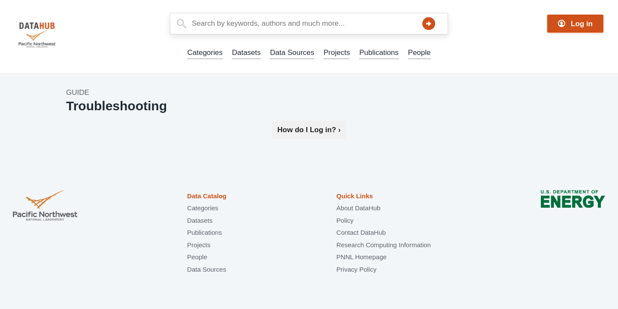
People (419, 52)
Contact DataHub (361, 232)
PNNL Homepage (361, 257)
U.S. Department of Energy (573, 206)
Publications (379, 52)
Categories (204, 52)
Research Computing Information (383, 244)
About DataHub (358, 208)
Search (428, 23)
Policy (345, 220)
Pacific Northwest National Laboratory (45, 206)
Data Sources (292, 52)
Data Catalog (207, 196)
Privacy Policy (356, 269)
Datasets (246, 52)
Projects (337, 52)
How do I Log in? (308, 130)
